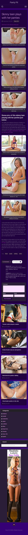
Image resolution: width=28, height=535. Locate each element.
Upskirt (4, 436)
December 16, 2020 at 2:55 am (17, 273)
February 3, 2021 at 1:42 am (16, 266)
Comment (5, 284)
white (20, 253)
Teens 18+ (16, 21)
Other (4, 426)
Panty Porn (5, 429)
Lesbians (5, 423)
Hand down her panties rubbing (10, 375)
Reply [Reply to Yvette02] (7, 279)
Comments (7, 261)
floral (6, 253)
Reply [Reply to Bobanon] (7, 271)
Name (4, 293)
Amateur (5, 413)
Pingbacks (17, 261)
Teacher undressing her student (10, 324)
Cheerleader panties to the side (10, 401)
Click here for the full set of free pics (10, 24)
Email (15, 293)
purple (10, 253)
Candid (4, 416)
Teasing (4, 431)
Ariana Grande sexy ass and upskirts (11, 349)
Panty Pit (14, 2)
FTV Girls (4, 242)
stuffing (15, 253)
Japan (4, 421)
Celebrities (5, 418)
